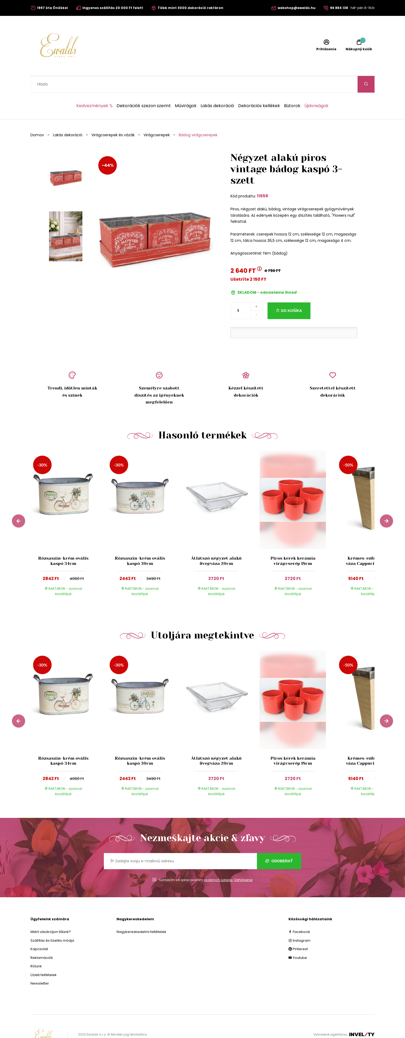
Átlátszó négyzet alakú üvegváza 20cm (216, 544)
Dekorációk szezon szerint (144, 89)
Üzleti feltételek (43, 958)
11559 (262, 179)
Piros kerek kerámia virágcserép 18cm (292, 544)
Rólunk (36, 949)
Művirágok (186, 89)
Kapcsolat (39, 932)
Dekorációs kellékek (259, 89)
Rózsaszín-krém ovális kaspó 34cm (63, 544)
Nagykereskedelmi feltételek (141, 915)
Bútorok (292, 89)
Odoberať (279, 844)
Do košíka (291, 294)
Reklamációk (41, 941)
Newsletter (39, 966)
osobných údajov (218, 863)
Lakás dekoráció (217, 89)
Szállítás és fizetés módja (52, 923)
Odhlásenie (243, 863)
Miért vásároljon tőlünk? (50, 915)
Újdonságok (316, 89)
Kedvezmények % (94, 89)
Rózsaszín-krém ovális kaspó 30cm (140, 544)
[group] (68, 511)
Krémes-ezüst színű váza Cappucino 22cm (369, 544)
